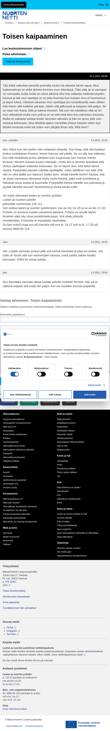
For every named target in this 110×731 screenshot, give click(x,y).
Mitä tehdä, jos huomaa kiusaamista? (20, 521)
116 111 (9, 677)
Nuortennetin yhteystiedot (16, 596)
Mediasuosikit (63, 449)
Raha (59, 502)
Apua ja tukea (64, 509)
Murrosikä (7, 533)
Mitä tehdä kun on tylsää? (69, 487)
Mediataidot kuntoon (66, 423)
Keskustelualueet (29, 23)
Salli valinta (55, 394)
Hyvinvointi (8, 540)
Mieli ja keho (10, 528)
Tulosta (69, 401)
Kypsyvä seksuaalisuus (14, 419)
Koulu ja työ (64, 455)
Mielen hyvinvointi (11, 537)
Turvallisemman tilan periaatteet (19, 608)
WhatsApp (29, 401)
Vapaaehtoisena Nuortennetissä (71, 555)
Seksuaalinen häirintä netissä (70, 442)
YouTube (11, 634)
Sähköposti (50, 401)
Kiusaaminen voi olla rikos (15, 510)
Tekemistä (62, 543)
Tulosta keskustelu (17, 61)
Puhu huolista (63, 521)
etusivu (9, 23)
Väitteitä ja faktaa (11, 461)
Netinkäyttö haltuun (66, 430)
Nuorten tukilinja (64, 518)
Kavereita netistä (64, 434)
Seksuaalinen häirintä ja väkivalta (18, 449)
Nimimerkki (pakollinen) (12, 314)
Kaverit (6, 472)
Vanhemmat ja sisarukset (14, 480)
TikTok (9, 627)
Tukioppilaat (62, 461)
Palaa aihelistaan (16, 54)
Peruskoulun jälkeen (66, 468)
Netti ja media (64, 414)
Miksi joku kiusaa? (11, 502)
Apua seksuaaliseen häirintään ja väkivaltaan (77, 533)
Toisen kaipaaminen (74, 23)
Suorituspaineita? (11, 442)
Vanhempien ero (10, 484)
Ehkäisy (6, 438)
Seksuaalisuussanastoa (14, 457)
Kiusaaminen (10, 493)
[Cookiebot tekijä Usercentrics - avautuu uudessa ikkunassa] (94, 334)
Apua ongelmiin (64, 529)
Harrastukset (63, 491)
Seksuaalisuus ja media (14, 446)
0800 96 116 (13, 693)
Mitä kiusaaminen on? (13, 499)
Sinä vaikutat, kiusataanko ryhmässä (20, 506)
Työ (58, 476)
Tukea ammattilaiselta (67, 525)
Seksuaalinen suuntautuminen (17, 423)
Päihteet (7, 544)
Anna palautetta (11, 602)
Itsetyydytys (8, 430)
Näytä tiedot (94, 385)
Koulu (59, 464)
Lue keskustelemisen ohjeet (24, 48)
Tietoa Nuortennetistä (14, 591)
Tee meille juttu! (64, 552)
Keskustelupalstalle (14, 4)
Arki (59, 482)
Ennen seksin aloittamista (15, 434)
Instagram (11, 631)
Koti (58, 495)
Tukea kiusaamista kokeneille (16, 514)
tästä (80, 654)
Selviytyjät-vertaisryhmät (14, 518)
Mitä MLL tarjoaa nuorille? (69, 548)
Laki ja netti (62, 446)
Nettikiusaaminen (65, 438)
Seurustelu (8, 476)
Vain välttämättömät (20, 394)
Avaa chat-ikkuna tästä (15, 709)
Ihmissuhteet (51, 23)
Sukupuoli (7, 453)
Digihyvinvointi (63, 419)
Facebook (8, 401)
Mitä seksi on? (9, 427)
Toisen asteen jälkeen (67, 472)
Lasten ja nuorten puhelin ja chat (72, 514)
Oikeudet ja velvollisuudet (69, 499)
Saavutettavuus (14, 726)
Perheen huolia (10, 487)
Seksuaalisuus (11, 414)
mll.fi (5, 585)
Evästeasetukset (34, 726)
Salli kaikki (89, 394)
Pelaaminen (62, 427)
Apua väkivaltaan (65, 537)
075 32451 (11, 582)
